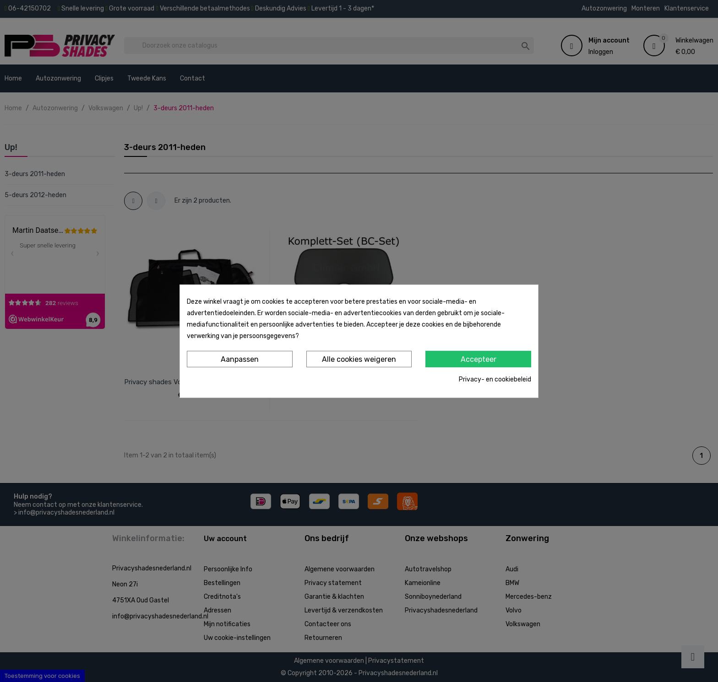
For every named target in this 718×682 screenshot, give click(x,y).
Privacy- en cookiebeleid (495, 379)
